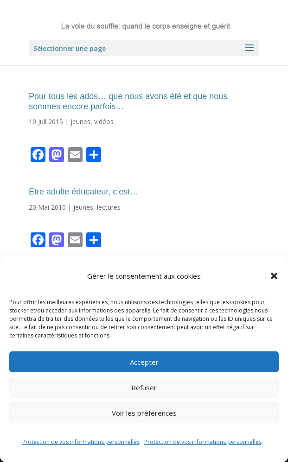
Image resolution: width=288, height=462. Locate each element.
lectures (109, 207)
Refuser (144, 387)
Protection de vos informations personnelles (81, 442)
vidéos (104, 121)
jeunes (80, 121)
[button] (274, 276)
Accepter (144, 362)
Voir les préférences (144, 413)
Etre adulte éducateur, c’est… (83, 191)
